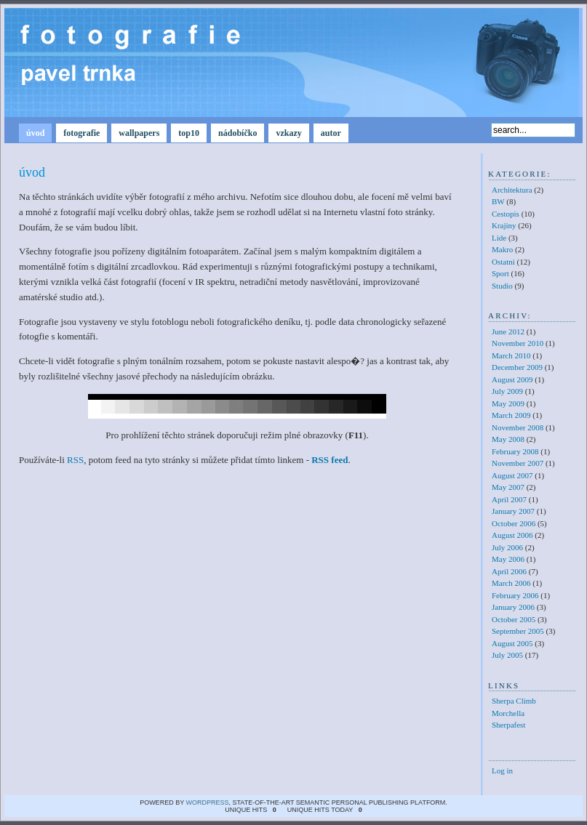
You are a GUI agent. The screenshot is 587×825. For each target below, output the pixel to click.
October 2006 (513, 523)
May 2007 (508, 487)
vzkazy (288, 133)
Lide (499, 237)
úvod (35, 133)
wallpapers (139, 133)
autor (331, 133)
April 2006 (509, 571)
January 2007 (513, 511)
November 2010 (517, 343)
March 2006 (511, 583)
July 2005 (507, 655)
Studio (502, 285)
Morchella (508, 713)
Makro (502, 249)
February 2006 (515, 595)
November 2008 (517, 427)
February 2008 (515, 451)
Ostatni (503, 261)
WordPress (206, 802)
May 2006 (508, 559)
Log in (502, 770)
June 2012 (508, 331)
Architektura (512, 189)
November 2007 (517, 463)
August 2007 (512, 475)
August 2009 (512, 379)
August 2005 (512, 643)
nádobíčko (237, 133)
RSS (75, 459)
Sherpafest (508, 724)
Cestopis (505, 213)
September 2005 (518, 631)
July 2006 (507, 547)
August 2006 (512, 535)
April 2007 (509, 499)
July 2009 (507, 391)
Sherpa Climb (514, 700)
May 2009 (508, 403)
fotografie (81, 133)
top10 (188, 133)
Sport (500, 273)
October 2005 (513, 619)
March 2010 (511, 355)
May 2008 (508, 439)
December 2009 (517, 367)
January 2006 (513, 607)
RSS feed (329, 459)
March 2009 (511, 415)
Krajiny (504, 225)
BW (498, 201)
